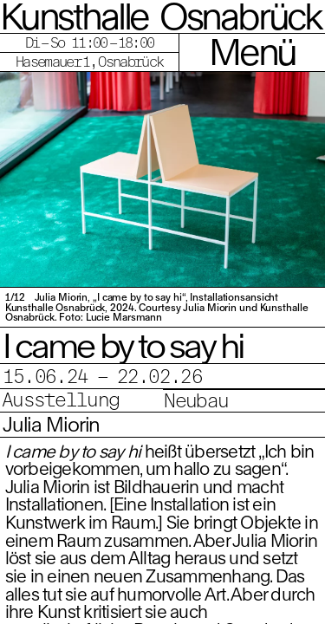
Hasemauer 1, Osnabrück (89, 61)
